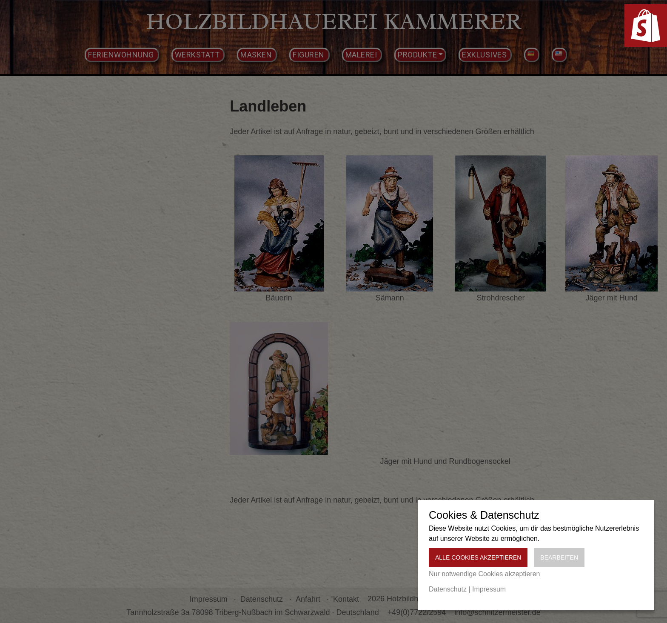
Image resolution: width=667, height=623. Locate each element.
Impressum (489, 589)
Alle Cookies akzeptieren (478, 557)
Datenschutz (448, 589)
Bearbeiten (559, 557)
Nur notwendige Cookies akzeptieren (484, 573)
